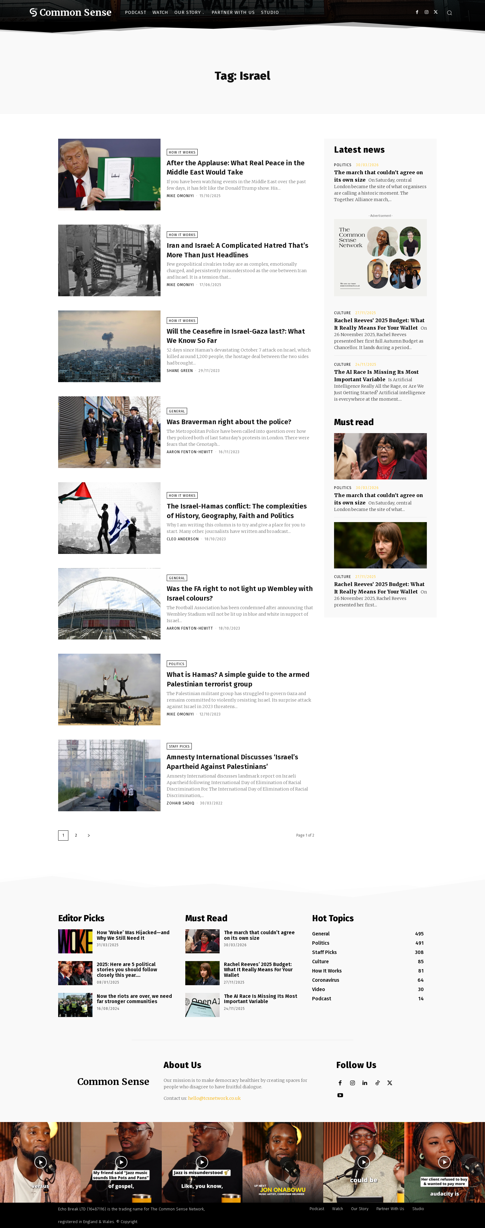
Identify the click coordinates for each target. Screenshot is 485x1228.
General (177, 408)
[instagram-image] (40, 1162)
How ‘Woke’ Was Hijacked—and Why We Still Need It (133, 935)
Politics (176, 661)
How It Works (182, 154)
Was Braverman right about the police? (228, 423)
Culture (342, 313)
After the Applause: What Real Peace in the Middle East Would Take (238, 169)
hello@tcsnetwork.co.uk (214, 1098)
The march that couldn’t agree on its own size (259, 935)
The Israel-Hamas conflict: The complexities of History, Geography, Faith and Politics (237, 511)
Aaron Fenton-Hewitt (190, 458)
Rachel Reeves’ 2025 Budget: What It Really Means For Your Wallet (258, 969)
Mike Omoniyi (180, 197)
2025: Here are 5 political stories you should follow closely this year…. (127, 969)
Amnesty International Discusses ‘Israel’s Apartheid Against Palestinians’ (231, 763)
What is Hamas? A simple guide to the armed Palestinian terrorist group (234, 680)
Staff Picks (179, 743)
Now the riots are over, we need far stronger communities (134, 999)
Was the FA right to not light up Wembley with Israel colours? (228, 594)
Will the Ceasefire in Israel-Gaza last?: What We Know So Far (229, 337)
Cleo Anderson (183, 545)
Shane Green (180, 372)
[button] (449, 12)
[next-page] (89, 835)
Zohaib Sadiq (181, 809)
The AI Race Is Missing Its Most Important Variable (260, 999)
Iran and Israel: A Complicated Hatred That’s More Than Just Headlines (240, 251)
